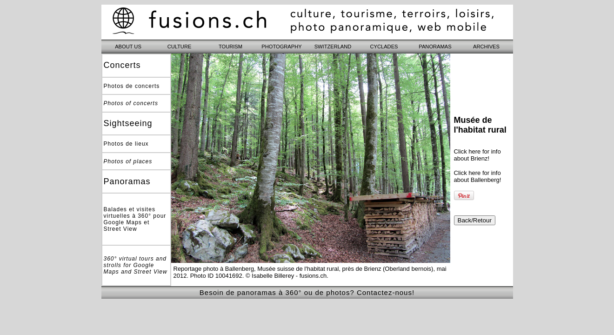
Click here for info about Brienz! (477, 155)
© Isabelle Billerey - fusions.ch (286, 275)
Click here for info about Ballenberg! (477, 176)
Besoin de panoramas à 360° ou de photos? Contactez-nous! (307, 292)
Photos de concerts (132, 86)
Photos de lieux (126, 144)
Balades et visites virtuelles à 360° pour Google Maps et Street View (135, 219)
